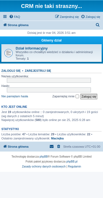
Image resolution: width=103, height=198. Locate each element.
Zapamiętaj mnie (65, 96)
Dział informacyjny (32, 48)
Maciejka (57, 138)
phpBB (44, 156)
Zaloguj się (11, 70)
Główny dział (51, 40)
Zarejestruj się (38, 70)
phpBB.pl (71, 161)
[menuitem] (14, 16)
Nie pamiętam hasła (14, 96)
